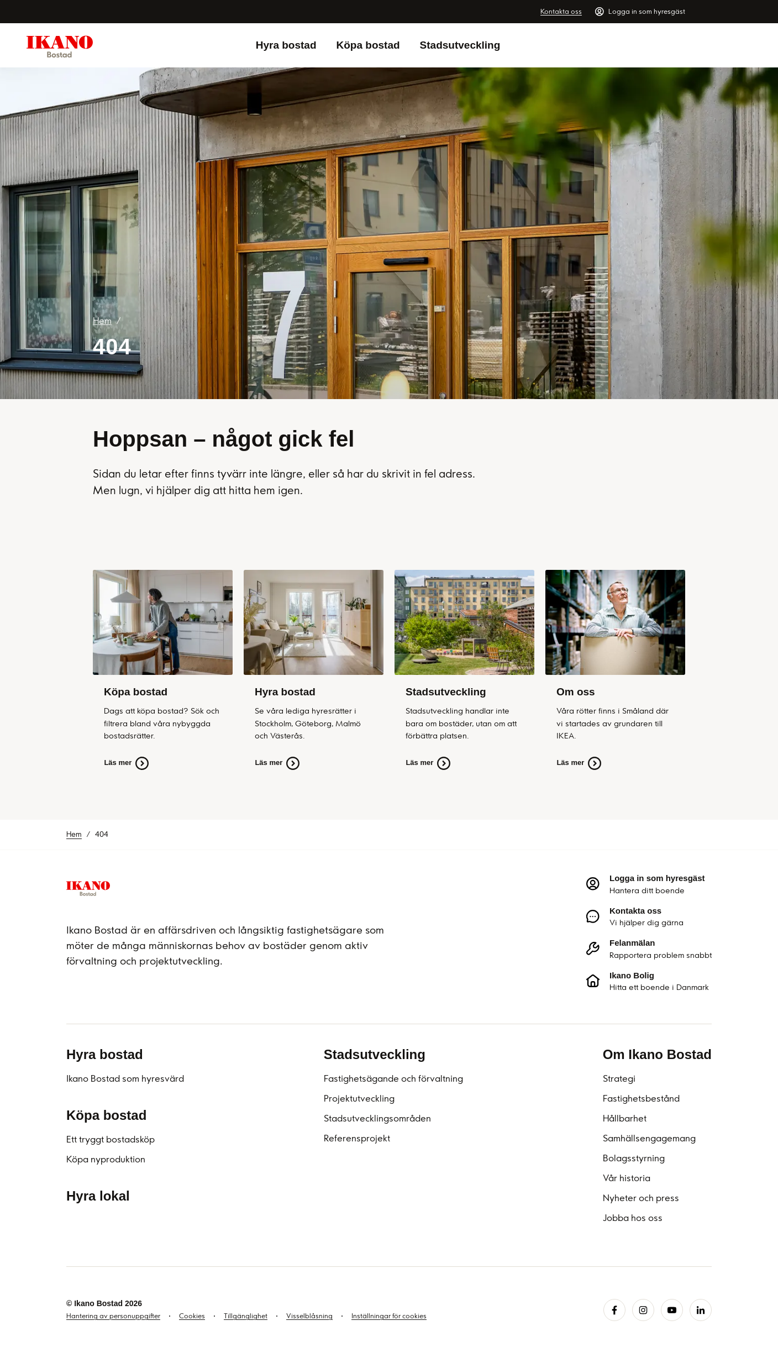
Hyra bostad (286, 45)
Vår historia (626, 1177)
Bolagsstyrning (634, 1158)
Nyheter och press (641, 1197)
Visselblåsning (309, 1316)
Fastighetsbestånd (641, 1098)
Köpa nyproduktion (105, 1159)
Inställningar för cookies (389, 1316)
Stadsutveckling (460, 45)
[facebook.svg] (614, 1309)
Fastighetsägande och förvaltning (393, 1078)
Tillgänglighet (245, 1316)
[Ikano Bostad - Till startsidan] (60, 45)
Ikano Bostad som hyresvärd (125, 1078)
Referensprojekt (357, 1138)
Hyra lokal (98, 1195)
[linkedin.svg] (700, 1309)
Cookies (192, 1316)
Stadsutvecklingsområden (377, 1118)
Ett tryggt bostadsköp (110, 1139)
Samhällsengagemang (649, 1138)
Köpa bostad (368, 45)
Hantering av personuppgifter (113, 1316)
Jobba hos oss (633, 1217)
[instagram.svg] (643, 1309)
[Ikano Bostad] (88, 887)
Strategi (619, 1078)
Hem (102, 320)
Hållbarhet (624, 1118)
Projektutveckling (359, 1098)
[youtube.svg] (671, 1309)
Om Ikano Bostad (657, 1054)
